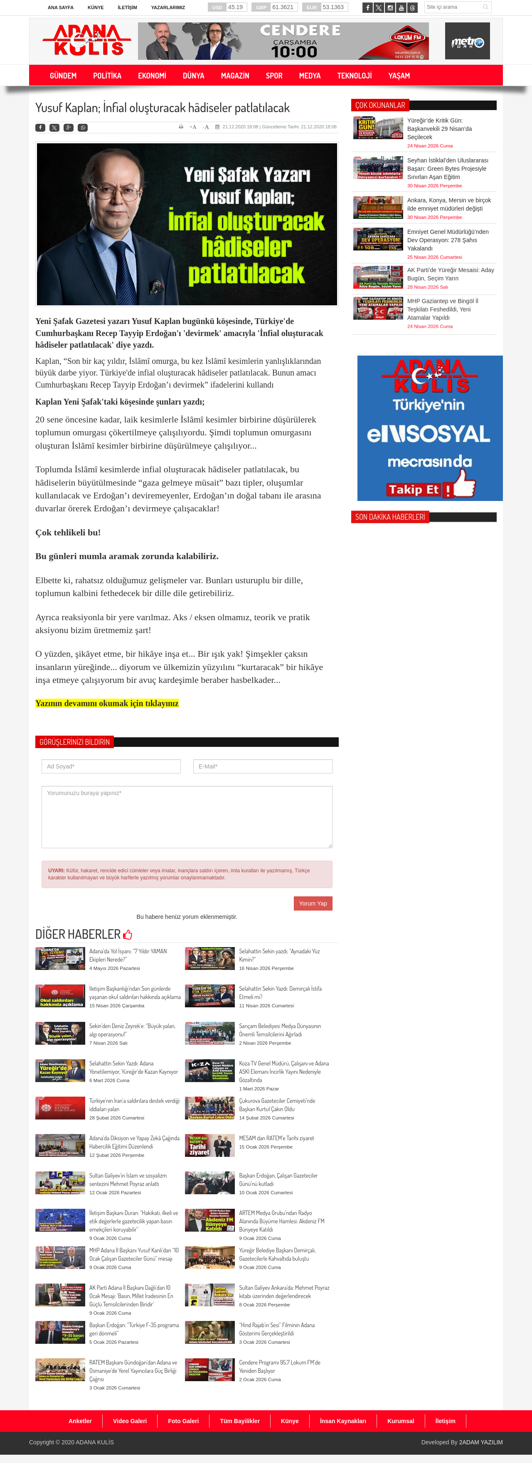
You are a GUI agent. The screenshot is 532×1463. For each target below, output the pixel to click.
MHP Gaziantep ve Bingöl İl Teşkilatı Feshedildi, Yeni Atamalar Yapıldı (442, 283)
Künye (96, 7)
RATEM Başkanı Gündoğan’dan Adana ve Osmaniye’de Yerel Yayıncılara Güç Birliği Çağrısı (133, 1370)
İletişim (127, 7)
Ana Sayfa (61, 7)
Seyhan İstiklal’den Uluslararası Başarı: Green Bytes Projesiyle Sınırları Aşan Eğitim (447, 168)
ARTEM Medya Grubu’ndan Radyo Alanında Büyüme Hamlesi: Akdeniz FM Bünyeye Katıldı (281, 1221)
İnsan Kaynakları (343, 1421)
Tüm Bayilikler (240, 1421)
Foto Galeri (183, 1421)
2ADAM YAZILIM (481, 1442)
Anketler (80, 1421)
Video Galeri (130, 1421)
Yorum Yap (313, 903)
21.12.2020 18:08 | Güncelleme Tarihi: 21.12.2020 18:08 (276, 126)
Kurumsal (400, 1421)
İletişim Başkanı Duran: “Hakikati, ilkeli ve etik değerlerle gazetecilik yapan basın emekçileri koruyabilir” (133, 1221)
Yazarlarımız (168, 7)
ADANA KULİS (95, 1442)
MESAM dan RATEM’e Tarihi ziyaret (276, 1137)
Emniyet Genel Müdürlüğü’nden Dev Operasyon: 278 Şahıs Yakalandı (448, 240)
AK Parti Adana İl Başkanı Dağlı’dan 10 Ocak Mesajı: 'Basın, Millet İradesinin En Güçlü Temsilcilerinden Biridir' (131, 1296)
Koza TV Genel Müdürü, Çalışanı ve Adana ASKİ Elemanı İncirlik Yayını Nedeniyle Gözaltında (284, 1071)
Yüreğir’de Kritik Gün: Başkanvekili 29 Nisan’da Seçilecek (439, 128)
